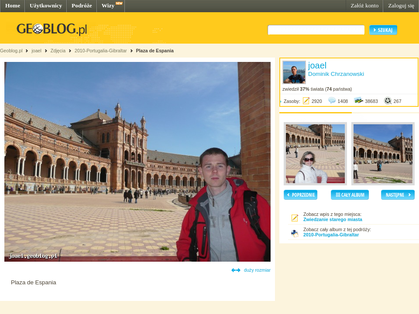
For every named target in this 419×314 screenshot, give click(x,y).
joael (36, 50)
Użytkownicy (46, 5)
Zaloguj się (401, 5)
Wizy (108, 5)
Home (12, 5)
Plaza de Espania (154, 50)
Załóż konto (364, 5)
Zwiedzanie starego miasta (332, 219)
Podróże (82, 5)
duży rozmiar (257, 270)
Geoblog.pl (11, 50)
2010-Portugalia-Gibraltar (101, 50)
